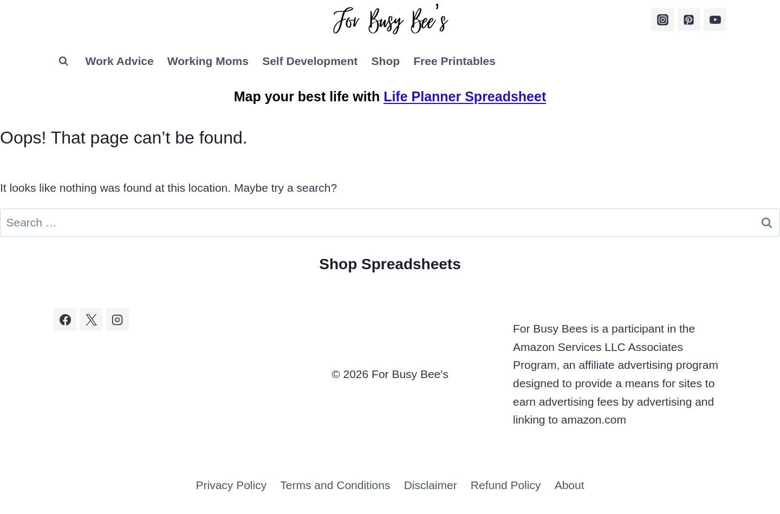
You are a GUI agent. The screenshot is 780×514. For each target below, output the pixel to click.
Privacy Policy (231, 485)
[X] (91, 319)
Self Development (310, 61)
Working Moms (208, 61)
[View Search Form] (63, 61)
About (569, 485)
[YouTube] (715, 19)
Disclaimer (430, 485)
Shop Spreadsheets (389, 264)
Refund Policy (506, 485)
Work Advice (120, 61)
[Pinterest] (689, 19)
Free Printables (454, 61)
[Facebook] (65, 319)
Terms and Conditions (335, 485)
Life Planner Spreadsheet (465, 96)
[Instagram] (662, 19)
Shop (386, 61)
